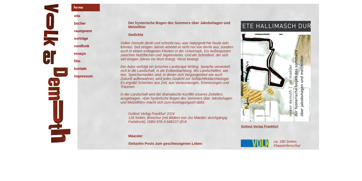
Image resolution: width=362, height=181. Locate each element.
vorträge (81, 38)
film (77, 61)
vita (77, 16)
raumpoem (83, 31)
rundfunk (81, 46)
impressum (83, 76)
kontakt (80, 69)
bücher (80, 23)
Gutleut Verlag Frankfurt (259, 126)
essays (80, 54)
